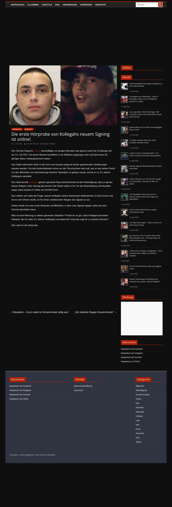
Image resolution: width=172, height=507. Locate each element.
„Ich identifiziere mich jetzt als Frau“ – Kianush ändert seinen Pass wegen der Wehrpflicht (143, 196)
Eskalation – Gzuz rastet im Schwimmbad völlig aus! (39, 312)
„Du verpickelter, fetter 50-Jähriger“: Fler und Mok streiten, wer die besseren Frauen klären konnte (145, 114)
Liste (138, 420)
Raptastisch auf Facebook (132, 349)
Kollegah (52, 144)
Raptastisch (17, 5)
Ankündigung (70, 5)
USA (138, 438)
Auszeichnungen (143, 395)
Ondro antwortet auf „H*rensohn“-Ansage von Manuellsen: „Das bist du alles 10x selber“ (145, 181)
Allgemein (33, 5)
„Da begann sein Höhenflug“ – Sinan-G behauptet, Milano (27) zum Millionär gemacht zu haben (143, 99)
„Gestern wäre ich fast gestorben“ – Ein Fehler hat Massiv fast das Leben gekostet (145, 154)
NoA (137, 425)
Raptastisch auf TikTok (130, 361)
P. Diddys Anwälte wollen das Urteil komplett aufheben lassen (142, 141)
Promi (138, 429)
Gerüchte (100, 5)
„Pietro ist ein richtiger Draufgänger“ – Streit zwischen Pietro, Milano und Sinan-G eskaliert (145, 253)
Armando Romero (32, 144)
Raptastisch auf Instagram (132, 353)
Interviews (86, 5)
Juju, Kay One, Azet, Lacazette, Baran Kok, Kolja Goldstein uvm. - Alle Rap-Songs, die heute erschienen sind (144, 238)
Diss (57, 5)
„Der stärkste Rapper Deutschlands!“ (96, 312)
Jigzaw (45, 144)
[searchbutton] (160, 5)
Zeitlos (138, 442)
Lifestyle (47, 5)
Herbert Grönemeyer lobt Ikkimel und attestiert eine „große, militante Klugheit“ (144, 280)
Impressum (78, 390)
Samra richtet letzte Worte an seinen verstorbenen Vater (143, 211)
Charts (138, 399)
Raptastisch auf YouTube (131, 357)
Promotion (140, 433)
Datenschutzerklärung (83, 386)
